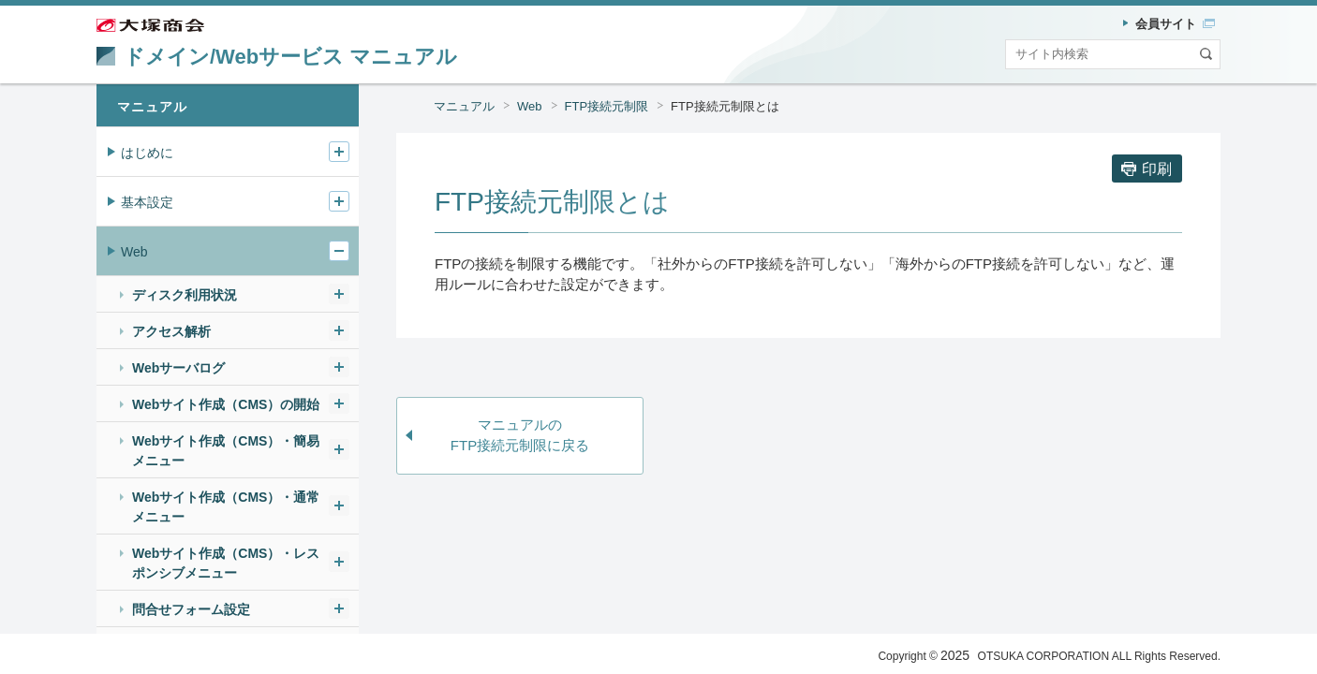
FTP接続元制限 (607, 106)
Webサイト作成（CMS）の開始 (225, 404)
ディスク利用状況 (184, 294)
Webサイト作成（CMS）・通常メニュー (225, 507)
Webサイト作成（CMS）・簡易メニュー (225, 450)
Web (529, 106)
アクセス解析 (171, 331)
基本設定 (147, 202)
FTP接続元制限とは (725, 106)
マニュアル (464, 106)
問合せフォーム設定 (191, 609)
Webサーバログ (178, 367)
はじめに (147, 152)
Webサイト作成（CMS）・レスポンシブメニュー (225, 563)
